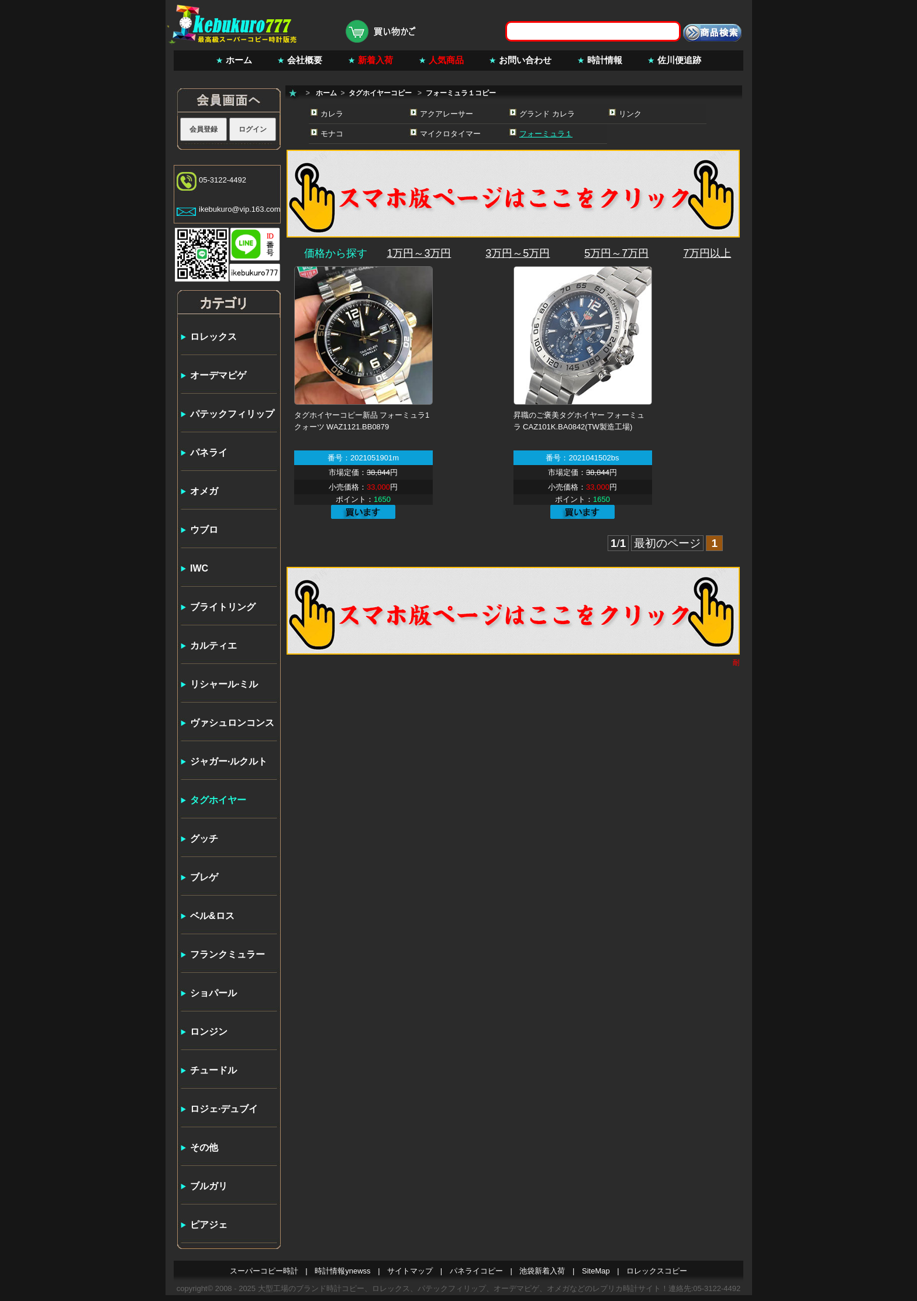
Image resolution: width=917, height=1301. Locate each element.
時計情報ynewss (342, 1270)
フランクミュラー (227, 954)
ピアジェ (208, 1225)
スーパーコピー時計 (264, 1270)
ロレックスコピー (656, 1270)
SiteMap (596, 1270)
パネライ (208, 452)
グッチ (204, 839)
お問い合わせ (525, 60)
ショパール (213, 993)
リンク (630, 113)
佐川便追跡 (679, 60)
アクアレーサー (446, 113)
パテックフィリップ (232, 414)
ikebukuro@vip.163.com (240, 209)
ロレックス (213, 337)
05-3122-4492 (222, 179)
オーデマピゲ (218, 375)
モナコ (331, 133)
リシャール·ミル (224, 684)
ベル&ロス (212, 916)
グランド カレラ (547, 113)
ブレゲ (204, 877)
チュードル (213, 1070)
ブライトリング (223, 607)
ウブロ (204, 530)
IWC (199, 568)
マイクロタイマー (450, 133)
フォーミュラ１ (546, 133)
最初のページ (667, 543)
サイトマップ (410, 1270)
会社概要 (304, 60)
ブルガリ (208, 1186)
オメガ (204, 491)
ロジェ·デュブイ (224, 1109)
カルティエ (213, 645)
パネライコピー (476, 1270)
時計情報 (604, 60)
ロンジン (208, 1032)
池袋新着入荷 (542, 1270)
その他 (204, 1147)
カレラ (331, 113)
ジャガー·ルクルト (228, 761)
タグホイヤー (218, 800)
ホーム (239, 60)
